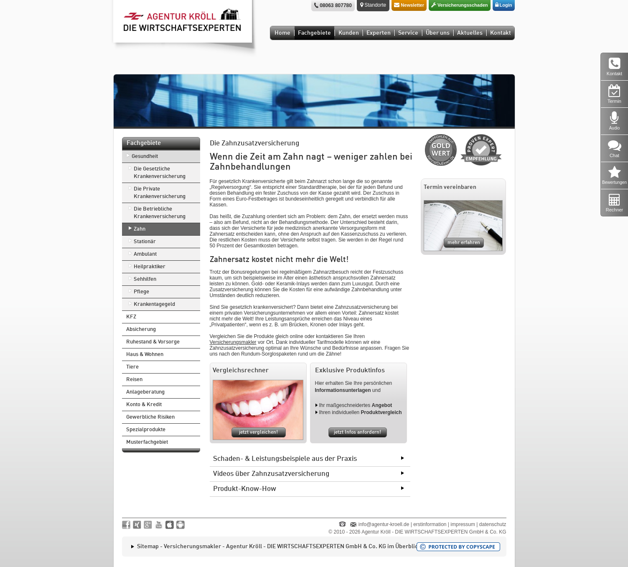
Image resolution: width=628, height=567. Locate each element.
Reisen (134, 379)
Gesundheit (145, 156)
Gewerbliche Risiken (150, 417)
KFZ (131, 317)
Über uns (438, 33)
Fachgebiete (314, 33)
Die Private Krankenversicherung (160, 192)
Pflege (141, 292)
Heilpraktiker (149, 267)
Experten (378, 33)
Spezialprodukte (145, 429)
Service (408, 33)
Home (282, 33)
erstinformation (429, 524)
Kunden (348, 33)
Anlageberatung (145, 392)
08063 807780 (336, 5)
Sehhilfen (145, 279)
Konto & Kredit (144, 404)
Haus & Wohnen (144, 354)
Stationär (145, 241)
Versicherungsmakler (233, 342)
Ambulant (145, 254)
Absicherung (141, 329)
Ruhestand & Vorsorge (153, 342)
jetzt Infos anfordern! (357, 432)
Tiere (132, 367)
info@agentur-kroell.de (383, 524)
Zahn (139, 229)
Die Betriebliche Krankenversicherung (160, 212)
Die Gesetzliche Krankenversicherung (160, 172)
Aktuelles (470, 33)
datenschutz (492, 524)
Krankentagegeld (154, 304)
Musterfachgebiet (147, 442)
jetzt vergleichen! (258, 432)
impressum (462, 524)
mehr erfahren (463, 242)
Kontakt (500, 33)
